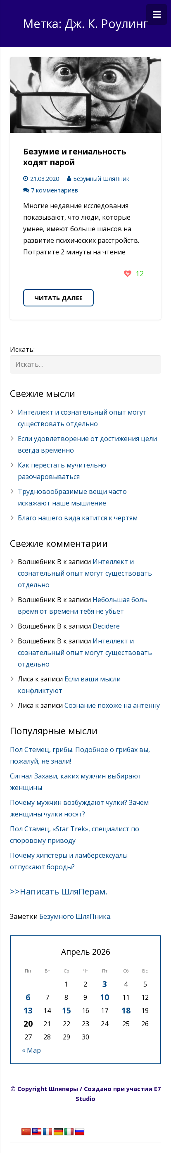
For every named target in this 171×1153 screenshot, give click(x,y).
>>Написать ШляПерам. (58, 891)
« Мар (31, 1050)
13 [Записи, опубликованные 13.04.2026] (28, 1010)
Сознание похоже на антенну (112, 705)
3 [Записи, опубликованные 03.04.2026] (104, 983)
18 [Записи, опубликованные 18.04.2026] (126, 1010)
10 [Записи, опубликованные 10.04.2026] (104, 997)
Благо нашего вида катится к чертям (78, 517)
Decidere (106, 626)
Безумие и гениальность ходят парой (74, 157)
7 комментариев (54, 190)
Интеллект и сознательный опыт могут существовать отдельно (85, 573)
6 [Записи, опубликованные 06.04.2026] (28, 997)
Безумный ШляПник (101, 179)
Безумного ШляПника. (75, 916)
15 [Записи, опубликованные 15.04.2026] (66, 1010)
